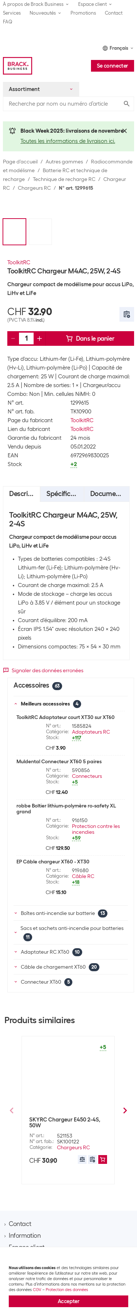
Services (12, 13)
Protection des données (67, 1289)
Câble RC (83, 876)
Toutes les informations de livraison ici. (67, 141)
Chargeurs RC (34, 188)
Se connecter (112, 66)
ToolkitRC (18, 262)
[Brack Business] (17, 66)
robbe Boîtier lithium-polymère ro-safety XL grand (66, 808)
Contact (113, 13)
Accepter (69, 1301)
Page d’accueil (20, 161)
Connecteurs (87, 776)
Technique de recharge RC (64, 179)
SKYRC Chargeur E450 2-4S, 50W (64, 1122)
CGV (37, 1289)
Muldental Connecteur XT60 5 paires (59, 761)
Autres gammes (64, 161)
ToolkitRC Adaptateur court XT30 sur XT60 (65, 717)
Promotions (83, 13)
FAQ (7, 21)
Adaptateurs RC (91, 732)
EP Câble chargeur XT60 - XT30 (53, 861)
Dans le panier (90, 338)
